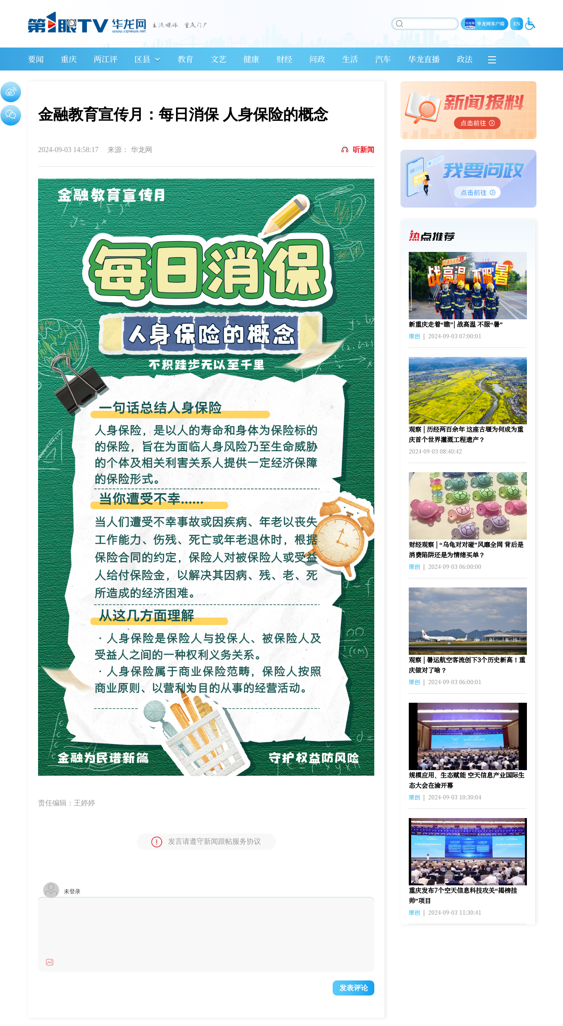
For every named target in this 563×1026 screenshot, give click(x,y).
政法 (465, 59)
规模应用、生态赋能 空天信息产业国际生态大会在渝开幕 (467, 780)
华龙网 (141, 150)
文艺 (218, 59)
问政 (317, 59)
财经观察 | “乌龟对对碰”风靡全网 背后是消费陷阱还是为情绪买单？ (466, 549)
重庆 (69, 59)
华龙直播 (424, 59)
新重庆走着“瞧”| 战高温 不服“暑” (456, 324)
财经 (284, 59)
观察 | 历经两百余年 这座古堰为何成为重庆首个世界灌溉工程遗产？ (466, 434)
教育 (185, 59)
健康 (251, 59)
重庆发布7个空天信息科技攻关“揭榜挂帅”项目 (463, 895)
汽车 (383, 59)
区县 (142, 59)
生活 (350, 59)
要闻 (36, 59)
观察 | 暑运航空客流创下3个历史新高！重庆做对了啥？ (467, 665)
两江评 (105, 59)
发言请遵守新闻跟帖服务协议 (206, 842)
